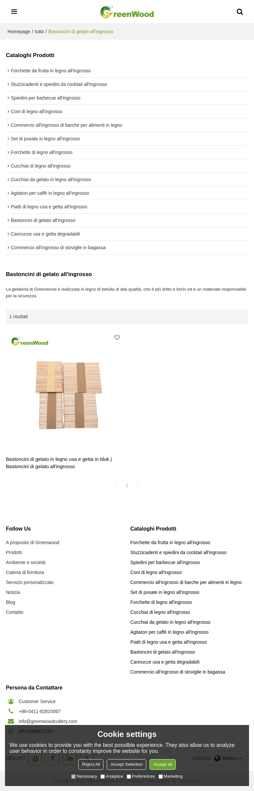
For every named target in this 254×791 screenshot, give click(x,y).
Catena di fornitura (25, 572)
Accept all (162, 764)
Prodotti (14, 552)
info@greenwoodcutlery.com (48, 721)
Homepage (19, 31)
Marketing (171, 776)
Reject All (91, 764)
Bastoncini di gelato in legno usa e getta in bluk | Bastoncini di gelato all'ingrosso (59, 462)
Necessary (84, 776)
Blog (10, 602)
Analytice (111, 776)
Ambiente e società (25, 562)
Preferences (141, 776)
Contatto (15, 612)
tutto (39, 31)
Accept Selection (126, 764)
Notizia (13, 592)
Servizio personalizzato (30, 582)
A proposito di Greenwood (32, 542)
